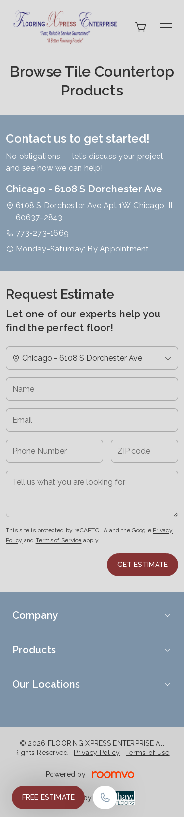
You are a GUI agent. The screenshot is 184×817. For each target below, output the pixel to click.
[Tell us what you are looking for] (92, 494)
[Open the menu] (165, 27)
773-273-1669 (42, 233)
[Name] (92, 389)
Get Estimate (142, 564)
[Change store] (92, 358)
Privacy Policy (97, 752)
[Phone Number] (54, 451)
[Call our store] (105, 797)
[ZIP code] (144, 451)
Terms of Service (59, 540)
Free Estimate (48, 797)
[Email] (92, 420)
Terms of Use (147, 752)
